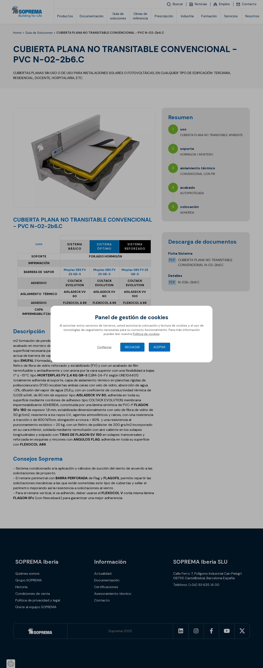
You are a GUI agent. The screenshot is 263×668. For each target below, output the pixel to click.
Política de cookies (146, 334)
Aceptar (159, 347)
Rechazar (132, 347)
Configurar (104, 347)
